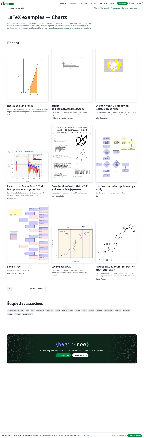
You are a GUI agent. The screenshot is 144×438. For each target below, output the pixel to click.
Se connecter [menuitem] (136, 3)
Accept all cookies (135, 435)
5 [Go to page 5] (26, 289)
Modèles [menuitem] (84, 3)
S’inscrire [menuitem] (122, 3)
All (101, 8)
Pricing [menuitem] (93, 3)
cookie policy (84, 435)
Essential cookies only (119, 435)
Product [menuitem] (62, 3)
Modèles (107, 8)
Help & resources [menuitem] (106, 3)
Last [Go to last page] (41, 289)
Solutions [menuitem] (72, 3)
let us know (53, 28)
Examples (116, 8)
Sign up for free (63, 355)
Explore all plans (80, 355)
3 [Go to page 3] (17, 289)
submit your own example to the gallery (75, 28)
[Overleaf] (7, 3)
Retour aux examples (16, 8)
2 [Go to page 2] (13, 289)
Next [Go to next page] (32, 289)
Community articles (129, 8)
